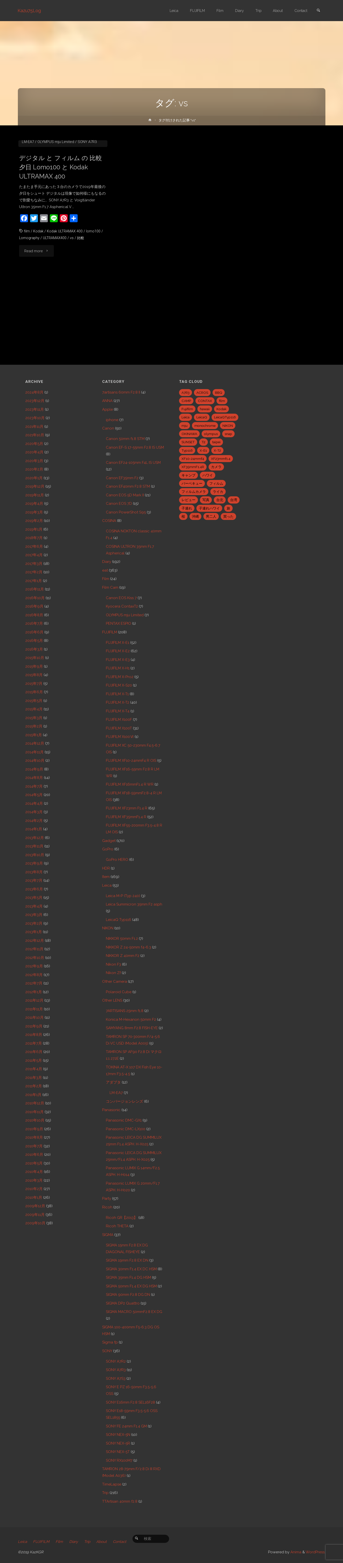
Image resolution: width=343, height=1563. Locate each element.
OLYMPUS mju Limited (56, 217)
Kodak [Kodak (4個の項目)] (221, 409)
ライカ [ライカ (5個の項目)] (218, 492)
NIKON (107, 928)
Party (106, 1198)
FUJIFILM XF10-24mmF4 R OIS (131, 760)
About (103, 1541)
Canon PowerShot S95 (126, 512)
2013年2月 (33, 923)
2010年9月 (34, 1129)
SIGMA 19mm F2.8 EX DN (127, 1260)
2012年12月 (34, 940)
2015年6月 (34, 692)
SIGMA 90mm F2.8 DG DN (128, 1294)
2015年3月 (33, 718)
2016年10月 (35, 598)
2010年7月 (34, 1146)
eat (105, 570)
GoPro (107, 849)
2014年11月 (34, 752)
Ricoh (107, 1207)
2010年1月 (33, 1197)
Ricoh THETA (117, 1226)
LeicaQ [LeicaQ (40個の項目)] (201, 417)
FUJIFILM (109, 632)
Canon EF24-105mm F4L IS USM (133, 462)
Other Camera (114, 981)
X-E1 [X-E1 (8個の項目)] (203, 450)
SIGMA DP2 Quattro (123, 1303)
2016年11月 (34, 589)
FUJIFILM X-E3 (118, 659)
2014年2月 (34, 820)
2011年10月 (34, 1017)
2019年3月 (34, 512)
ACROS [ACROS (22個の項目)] (202, 393)
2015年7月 (33, 683)
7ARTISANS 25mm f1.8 (124, 1011)
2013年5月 (33, 897)
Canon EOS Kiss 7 (83, 203)
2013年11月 (34, 846)
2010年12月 (34, 1103)
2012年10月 (34, 957)
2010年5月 (34, 1163)
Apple (107, 409)
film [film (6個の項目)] (222, 401)
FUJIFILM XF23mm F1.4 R (126, 808)
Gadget (109, 840)
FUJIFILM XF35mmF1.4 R (126, 817)
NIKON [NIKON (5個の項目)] (227, 426)
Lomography (29, 313)
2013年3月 (33, 914)
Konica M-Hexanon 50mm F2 (131, 1019)
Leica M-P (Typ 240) (123, 896)
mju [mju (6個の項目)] (184, 426)
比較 (82, 313)
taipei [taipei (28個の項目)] (216, 442)
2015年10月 (34, 657)
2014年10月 (34, 760)
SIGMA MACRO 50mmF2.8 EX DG (134, 1311)
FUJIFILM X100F (119, 719)
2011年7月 (33, 1043)
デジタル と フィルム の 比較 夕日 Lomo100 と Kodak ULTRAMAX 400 (62, 242)
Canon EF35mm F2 (122, 478)
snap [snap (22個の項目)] (228, 434)
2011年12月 (34, 1000)
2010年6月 (34, 1154)
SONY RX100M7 (119, 1460)
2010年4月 (34, 1171)
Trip (105, 1492)
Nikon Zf (113, 973)
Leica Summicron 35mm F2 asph (134, 904)
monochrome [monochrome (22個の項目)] (205, 426)
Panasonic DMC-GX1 (124, 1120)
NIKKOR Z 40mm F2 (122, 955)
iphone (112, 420)
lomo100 (94, 306)
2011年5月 (33, 1060)
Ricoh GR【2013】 (121, 1217)
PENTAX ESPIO (118, 623)
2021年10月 (34, 435)
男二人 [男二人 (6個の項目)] (211, 516)
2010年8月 (34, 1137)
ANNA (107, 401)
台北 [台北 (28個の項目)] (219, 500)
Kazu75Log (29, 10)
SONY (107, 1351)
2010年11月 (34, 1112)
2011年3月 (33, 1077)
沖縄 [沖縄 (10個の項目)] (195, 516)
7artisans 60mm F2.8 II (121, 392)
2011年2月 (33, 1086)
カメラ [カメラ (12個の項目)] (216, 467)
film (27, 306)
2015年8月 (34, 675)
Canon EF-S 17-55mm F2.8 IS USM (135, 447)
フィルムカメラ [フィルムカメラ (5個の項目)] (194, 492)
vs (73, 313)
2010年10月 (34, 1120)
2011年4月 (33, 1069)
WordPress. (315, 1552)
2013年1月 (33, 932)
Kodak (38, 306)
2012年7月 (33, 983)
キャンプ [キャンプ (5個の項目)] (188, 475)
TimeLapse (111, 1484)
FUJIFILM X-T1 (117, 694)
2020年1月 (34, 478)
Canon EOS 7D (119, 503)
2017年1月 (33, 581)
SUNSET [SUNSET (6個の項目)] (188, 442)
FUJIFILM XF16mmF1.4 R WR (130, 784)
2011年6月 (33, 1052)
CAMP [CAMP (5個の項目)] (186, 401)
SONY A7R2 (116, 1361)
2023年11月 (34, 409)
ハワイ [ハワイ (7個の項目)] (207, 475)
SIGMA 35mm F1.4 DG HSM (128, 1277)
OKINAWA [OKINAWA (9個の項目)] (189, 434)
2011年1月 (33, 1094)
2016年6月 (34, 632)
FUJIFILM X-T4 (117, 711)
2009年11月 (35, 1214)
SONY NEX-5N (118, 1434)
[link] (318, 11)
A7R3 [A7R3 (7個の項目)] (185, 393)
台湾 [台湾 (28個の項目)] (233, 500)
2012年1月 (33, 992)
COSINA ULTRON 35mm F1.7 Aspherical (54, 210)
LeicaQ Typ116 (118, 919)
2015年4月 (34, 709)
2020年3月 (34, 461)
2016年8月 (34, 615)
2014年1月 (33, 829)
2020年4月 (34, 452)
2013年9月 (34, 863)
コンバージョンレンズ (124, 1101)
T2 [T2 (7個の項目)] (203, 442)
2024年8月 (34, 392)
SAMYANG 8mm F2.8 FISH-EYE (132, 1028)
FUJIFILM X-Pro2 (119, 677)
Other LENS (112, 1000)
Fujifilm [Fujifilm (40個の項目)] (187, 409)
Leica (107, 885)
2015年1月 (33, 735)
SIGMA (107, 1235)
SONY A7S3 (115, 1378)
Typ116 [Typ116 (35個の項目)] (187, 450)
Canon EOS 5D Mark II (125, 495)
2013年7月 (33, 880)
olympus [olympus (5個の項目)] (211, 434)
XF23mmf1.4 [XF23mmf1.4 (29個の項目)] (220, 459)
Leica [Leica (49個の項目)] (185, 417)
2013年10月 (34, 855)
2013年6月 (34, 889)
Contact (121, 1541)
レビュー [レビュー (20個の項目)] (188, 500)
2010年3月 (34, 1180)
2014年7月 (34, 786)
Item (106, 876)
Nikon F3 (113, 964)
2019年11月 (34, 495)
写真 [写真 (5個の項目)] (205, 500)
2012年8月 (34, 975)
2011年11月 (34, 1009)
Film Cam (110, 587)
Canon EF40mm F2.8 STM (128, 486)
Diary (106, 561)
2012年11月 (34, 949)
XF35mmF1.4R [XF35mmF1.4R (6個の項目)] (193, 467)
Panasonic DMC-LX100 (125, 1129)
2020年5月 (34, 443)
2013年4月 (34, 906)
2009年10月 (35, 1223)
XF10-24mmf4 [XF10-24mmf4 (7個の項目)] (193, 459)
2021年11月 (34, 426)
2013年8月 (34, 872)
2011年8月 (33, 1034)
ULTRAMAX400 (56, 313)
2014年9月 (34, 769)
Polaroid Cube (118, 992)
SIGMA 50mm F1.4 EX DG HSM (131, 1286)
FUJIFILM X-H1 (117, 668)
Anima (295, 1552)
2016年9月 (34, 606)
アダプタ (113, 1082)
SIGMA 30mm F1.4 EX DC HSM (131, 1269)
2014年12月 (34, 743)
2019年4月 (34, 503)
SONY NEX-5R (118, 1443)
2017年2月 (33, 572)
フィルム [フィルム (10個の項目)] (216, 483)
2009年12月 (35, 1206)
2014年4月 (34, 803)
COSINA (109, 520)
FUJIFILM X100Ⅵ (120, 736)
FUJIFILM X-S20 (119, 685)
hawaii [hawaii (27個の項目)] (205, 409)
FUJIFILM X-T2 (117, 702)
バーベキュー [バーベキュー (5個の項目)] (192, 483)
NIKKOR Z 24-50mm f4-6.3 (128, 947)
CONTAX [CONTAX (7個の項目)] (205, 401)
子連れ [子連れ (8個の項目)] (187, 508)
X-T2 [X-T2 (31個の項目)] (217, 450)
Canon (108, 428)
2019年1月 (33, 529)
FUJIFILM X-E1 (117, 642)
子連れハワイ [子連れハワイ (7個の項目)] (209, 508)
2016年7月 (34, 623)
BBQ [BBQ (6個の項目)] (218, 393)
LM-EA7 (28, 217)
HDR (106, 868)
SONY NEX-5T (118, 1452)
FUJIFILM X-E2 (118, 651)
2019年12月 (34, 486)
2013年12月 (34, 838)
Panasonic (111, 1110)
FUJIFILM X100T (119, 728)
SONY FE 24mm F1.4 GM (126, 1426)
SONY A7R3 (87, 217)
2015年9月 (34, 666)
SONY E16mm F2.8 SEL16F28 (130, 1402)
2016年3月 (34, 649)
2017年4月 (34, 555)
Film (94, 210)
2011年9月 (33, 1026)
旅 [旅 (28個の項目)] (228, 508)
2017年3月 (33, 563)
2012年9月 (34, 966)
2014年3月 (34, 812)
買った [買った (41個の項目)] (228, 516)
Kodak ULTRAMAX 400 (65, 306)
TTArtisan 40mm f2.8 (119, 1501)
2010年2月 (34, 1189)
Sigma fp (110, 1342)
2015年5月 (33, 700)
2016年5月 (34, 640)
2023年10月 (35, 418)
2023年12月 (34, 401)
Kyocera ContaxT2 (122, 606)
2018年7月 (34, 538)
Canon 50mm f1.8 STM (46, 203)
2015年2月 (33, 726)
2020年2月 (34, 469)
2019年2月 (34, 520)
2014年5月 (34, 795)
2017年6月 (34, 546)
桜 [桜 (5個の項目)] (183, 516)
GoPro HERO (117, 859)
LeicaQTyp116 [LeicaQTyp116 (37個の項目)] (225, 417)
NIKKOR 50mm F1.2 (122, 938)
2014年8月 (34, 777)
